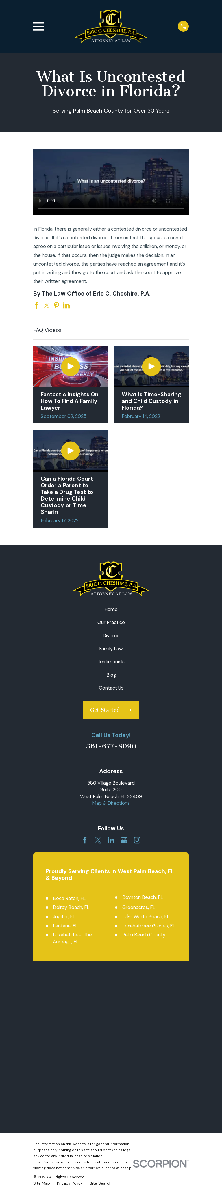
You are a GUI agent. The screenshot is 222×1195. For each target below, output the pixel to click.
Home (111, 609)
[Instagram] (137, 840)
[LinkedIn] (111, 840)
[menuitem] (41, 1028)
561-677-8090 (111, 746)
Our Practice (111, 622)
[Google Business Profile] (124, 840)
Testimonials (111, 661)
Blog (111, 675)
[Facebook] (85, 840)
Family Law (111, 648)
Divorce (111, 635)
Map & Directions (111, 803)
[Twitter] (98, 840)
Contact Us (111, 688)
